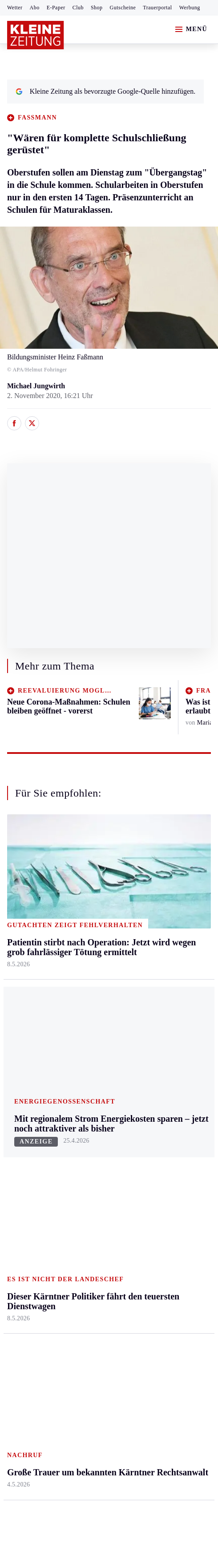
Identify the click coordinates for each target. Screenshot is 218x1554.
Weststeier (21, 1035)
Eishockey (22, 1174)
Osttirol (86, 949)
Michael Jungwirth (36, 386)
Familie (154, 1000)
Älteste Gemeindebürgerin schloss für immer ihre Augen (100, 1286)
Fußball (18, 1106)
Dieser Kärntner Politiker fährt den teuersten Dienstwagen (102, 1249)
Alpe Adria (158, 1072)
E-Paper (56, 7)
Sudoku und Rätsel (170, 1123)
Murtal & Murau (31, 932)
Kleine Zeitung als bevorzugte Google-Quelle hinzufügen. (105, 91)
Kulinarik (156, 966)
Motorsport (23, 1140)
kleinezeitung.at (56, 1377)
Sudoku (86, 1140)
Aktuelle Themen (169, 1055)
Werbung (189, 7)
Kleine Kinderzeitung (173, 1089)
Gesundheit (159, 881)
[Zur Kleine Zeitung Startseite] (35, 35)
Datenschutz (90, 1322)
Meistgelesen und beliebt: (45, 1209)
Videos (152, 1157)
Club (78, 7)
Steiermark (24, 865)
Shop (97, 7)
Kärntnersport (27, 1089)
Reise (151, 932)
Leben (152, 865)
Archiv (85, 1106)
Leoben (17, 915)
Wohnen (154, 949)
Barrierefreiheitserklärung (156, 1322)
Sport (15, 1055)
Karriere (154, 984)
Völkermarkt (93, 1000)
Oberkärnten (93, 932)
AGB (56, 1322)
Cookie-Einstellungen (40, 1346)
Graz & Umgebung (34, 898)
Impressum (24, 1322)
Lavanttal (88, 915)
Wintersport (24, 1157)
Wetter (15, 7)
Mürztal (18, 949)
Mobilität (156, 898)
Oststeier (19, 966)
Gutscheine (123, 7)
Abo (35, 7)
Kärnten (88, 865)
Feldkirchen (92, 898)
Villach (85, 984)
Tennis (16, 1123)
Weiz (14, 1018)
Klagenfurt (90, 881)
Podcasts (155, 1140)
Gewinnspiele (162, 1106)
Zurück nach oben (109, 840)
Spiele (84, 1123)
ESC (149, 1174)
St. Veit (85, 966)
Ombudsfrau (160, 915)
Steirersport (23, 1072)
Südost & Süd (27, 1000)
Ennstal (17, 881)
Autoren (86, 1089)
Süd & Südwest (29, 984)
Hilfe (82, 1072)
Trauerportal (157, 7)
